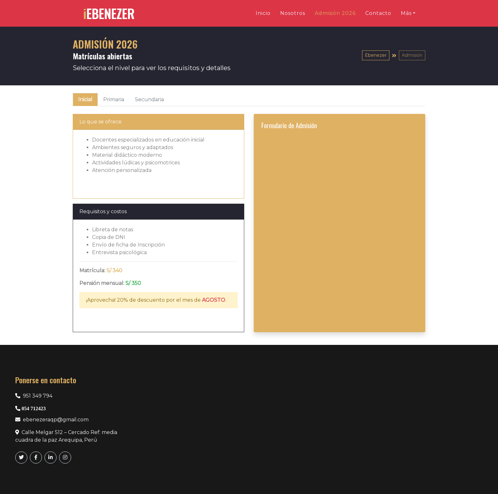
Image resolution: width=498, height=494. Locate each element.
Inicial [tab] (85, 99)
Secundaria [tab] (149, 99)
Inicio (263, 13)
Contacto (378, 13)
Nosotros (292, 13)
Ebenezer (376, 55)
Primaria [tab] (113, 99)
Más (406, 13)
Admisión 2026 (335, 13)
